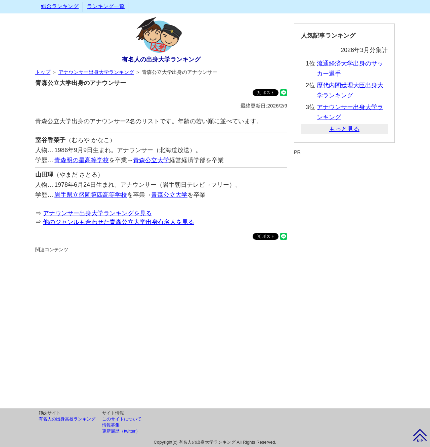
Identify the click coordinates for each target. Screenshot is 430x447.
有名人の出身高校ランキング (67, 418)
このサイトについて (121, 418)
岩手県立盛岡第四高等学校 (90, 194)
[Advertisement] (161, 329)
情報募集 (111, 425)
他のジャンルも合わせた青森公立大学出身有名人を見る (118, 222)
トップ (42, 72)
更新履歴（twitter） (121, 431)
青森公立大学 (151, 160)
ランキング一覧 (106, 6)
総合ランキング (60, 6)
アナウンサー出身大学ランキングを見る (97, 213)
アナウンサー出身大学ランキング (96, 72)
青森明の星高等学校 (81, 160)
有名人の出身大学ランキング (161, 59)
